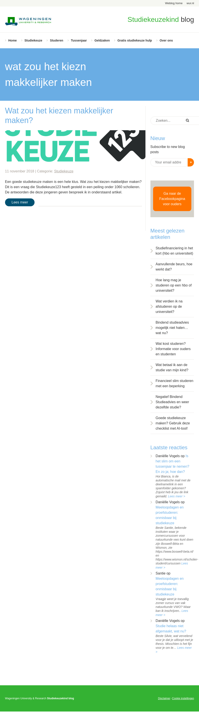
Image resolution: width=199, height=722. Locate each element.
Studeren (56, 40)
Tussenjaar (79, 40)
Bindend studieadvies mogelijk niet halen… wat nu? (172, 328)
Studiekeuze (33, 40)
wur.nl (190, 3)
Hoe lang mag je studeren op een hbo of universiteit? (174, 285)
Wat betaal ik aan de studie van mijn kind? (172, 367)
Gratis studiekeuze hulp (134, 40)
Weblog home (174, 3)
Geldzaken (102, 40)
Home (12, 40)
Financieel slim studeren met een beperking (175, 383)
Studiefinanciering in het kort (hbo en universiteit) (174, 250)
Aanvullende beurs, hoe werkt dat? (174, 266)
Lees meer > (176, 496)
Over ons (166, 40)
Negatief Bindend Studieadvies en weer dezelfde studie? (172, 402)
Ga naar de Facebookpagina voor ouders (172, 199)
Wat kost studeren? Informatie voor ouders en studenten (173, 349)
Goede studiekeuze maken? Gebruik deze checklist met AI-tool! (173, 423)
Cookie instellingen (183, 698)
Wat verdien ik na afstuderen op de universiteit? (169, 306)
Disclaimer (164, 698)
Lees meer (20, 202)
